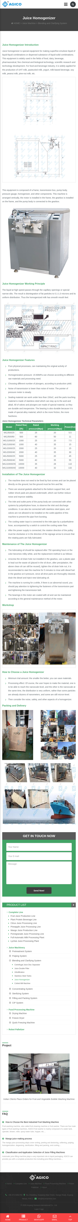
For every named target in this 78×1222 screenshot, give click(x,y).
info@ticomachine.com (47, 1199)
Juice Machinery (16, 947)
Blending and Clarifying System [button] (26, 960)
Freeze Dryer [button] (18, 1018)
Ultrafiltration (19, 972)
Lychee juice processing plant (25, 941)
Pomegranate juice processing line (27, 934)
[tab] (39, 951)
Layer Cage (39, 1209)
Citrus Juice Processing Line (24, 923)
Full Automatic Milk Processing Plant (27, 937)
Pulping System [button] (19, 956)
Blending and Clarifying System (52, 23)
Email (54, 1217)
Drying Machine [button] (19, 1013)
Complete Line (15, 912)
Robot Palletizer (15, 1029)
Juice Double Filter (21, 968)
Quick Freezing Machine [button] (23, 1022)
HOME (17, 23)
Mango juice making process (17, 1138)
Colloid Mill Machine (22, 983)
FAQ (5, 1113)
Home (8, 1184)
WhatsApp (39, 1217)
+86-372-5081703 (15, 1195)
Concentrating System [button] (22, 989)
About (43, 1187)
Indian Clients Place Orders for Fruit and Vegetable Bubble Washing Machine (39, 1099)
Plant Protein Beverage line (23, 919)
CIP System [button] (17, 1003)
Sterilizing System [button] (20, 993)
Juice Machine (29, 23)
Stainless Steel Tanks (22, 976)
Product (23, 1217)
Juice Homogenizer (22, 980)
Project (6, 1045)
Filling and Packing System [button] (24, 998)
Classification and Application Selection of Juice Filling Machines (33, 1152)
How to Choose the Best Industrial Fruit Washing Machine (30, 1122)
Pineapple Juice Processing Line (26, 927)
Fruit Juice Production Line (23, 916)
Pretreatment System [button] (22, 951)
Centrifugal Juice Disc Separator (27, 965)
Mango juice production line (24, 930)
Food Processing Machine (20, 1009)
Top (70, 1217)
